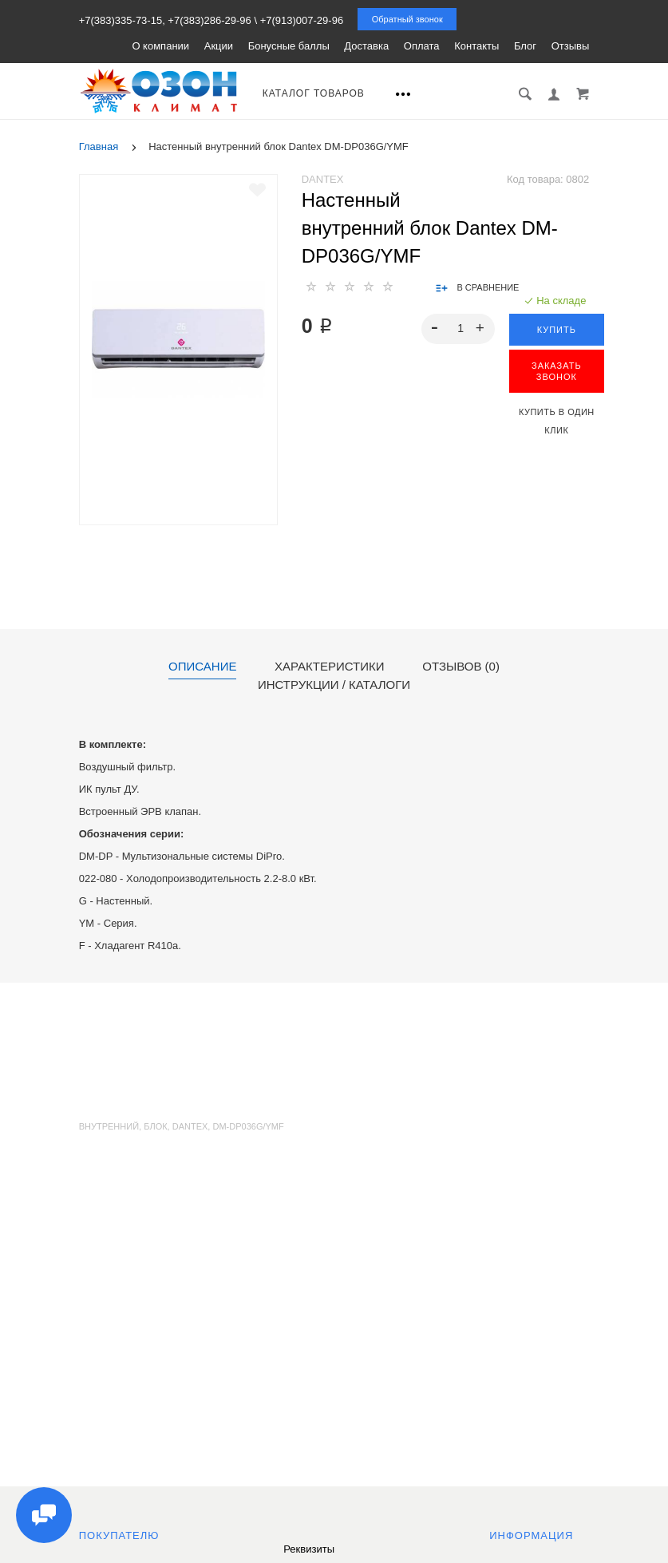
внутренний (109, 1126)
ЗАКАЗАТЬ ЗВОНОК (557, 371)
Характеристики (330, 666)
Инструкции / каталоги (334, 685)
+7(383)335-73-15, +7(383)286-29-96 (165, 20)
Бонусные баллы (289, 46)
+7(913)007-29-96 (301, 20)
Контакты (476, 46)
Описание (202, 666)
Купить (556, 329)
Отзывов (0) (461, 666)
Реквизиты (308, 1549)
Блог (525, 46)
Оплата (422, 46)
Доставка (366, 46)
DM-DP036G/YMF (247, 1126)
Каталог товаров (314, 93)
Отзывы (570, 46)
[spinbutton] (457, 329)
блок (155, 1126)
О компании (160, 46)
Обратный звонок (407, 19)
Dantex (323, 179)
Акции (218, 46)
